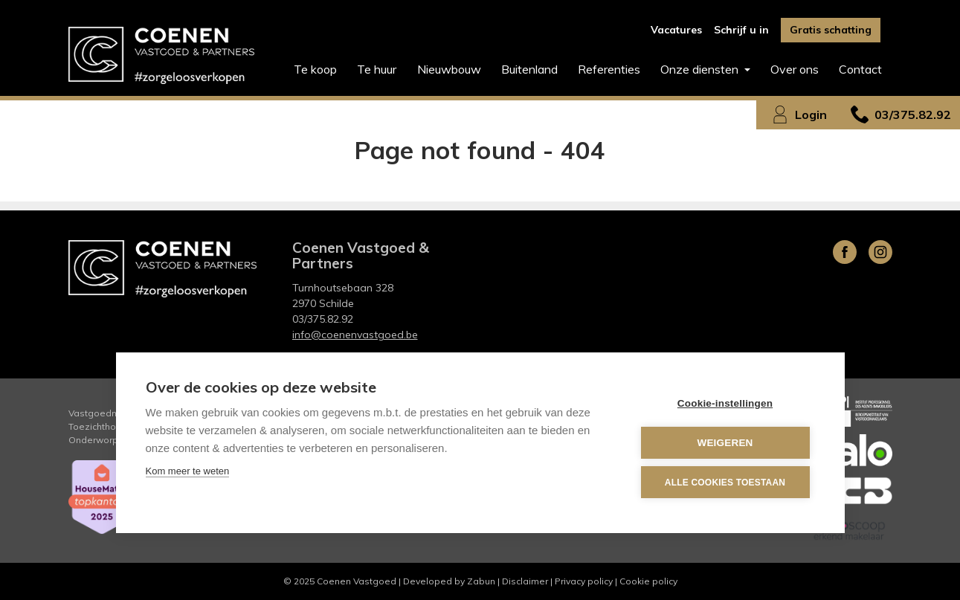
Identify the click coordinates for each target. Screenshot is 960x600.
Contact (860, 69)
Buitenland (529, 69)
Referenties (609, 69)
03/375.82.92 (322, 319)
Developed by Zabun (449, 581)
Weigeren (725, 442)
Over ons (794, 69)
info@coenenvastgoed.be (355, 334)
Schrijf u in (741, 29)
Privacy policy (584, 581)
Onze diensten (700, 69)
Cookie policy (648, 581)
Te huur (376, 69)
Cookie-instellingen (725, 403)
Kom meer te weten (188, 471)
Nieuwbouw (449, 69)
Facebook (845, 252)
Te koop (315, 69)
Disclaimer (525, 581)
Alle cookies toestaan (725, 482)
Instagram (880, 252)
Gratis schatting (831, 29)
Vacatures (676, 29)
